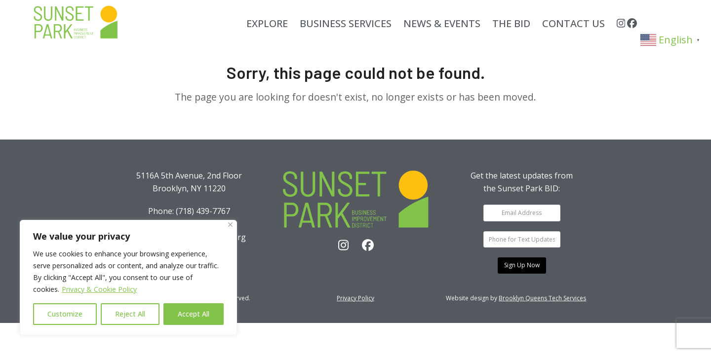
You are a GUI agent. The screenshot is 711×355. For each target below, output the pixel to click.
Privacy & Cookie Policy (99, 289)
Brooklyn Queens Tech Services (542, 298)
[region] (128, 277)
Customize (64, 314)
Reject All (130, 314)
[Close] (230, 224)
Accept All (193, 314)
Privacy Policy (355, 298)
